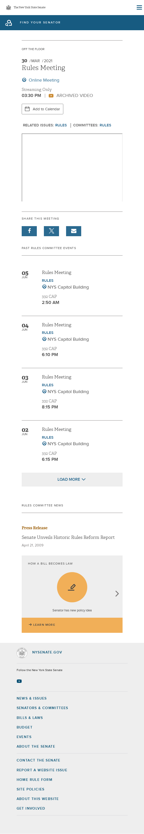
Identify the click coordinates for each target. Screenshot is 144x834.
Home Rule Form (35, 780)
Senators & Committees (42, 708)
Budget (25, 727)
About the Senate (36, 746)
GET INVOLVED (31, 808)
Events (24, 737)
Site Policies (31, 789)
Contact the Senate (39, 760)
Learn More (44, 625)
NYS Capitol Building (68, 287)
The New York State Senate (29, 7)
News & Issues (32, 698)
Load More (68, 479)
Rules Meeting (56, 272)
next (117, 594)
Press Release (34, 528)
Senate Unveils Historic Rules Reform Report (68, 537)
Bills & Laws (30, 718)
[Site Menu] (139, 7)
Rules (61, 125)
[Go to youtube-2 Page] (20, 681)
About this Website (38, 799)
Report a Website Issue (42, 770)
